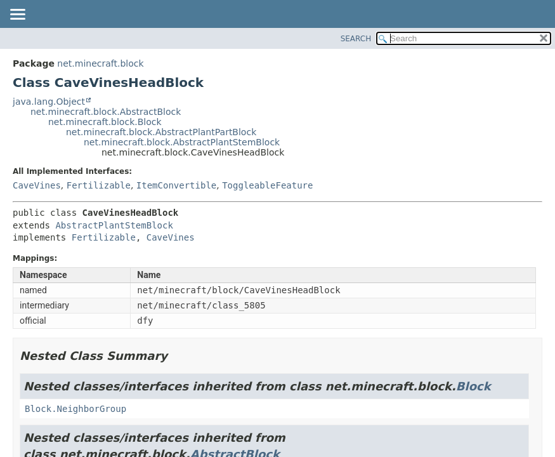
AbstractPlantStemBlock (114, 225)
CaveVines (37, 185)
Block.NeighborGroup (75, 409)
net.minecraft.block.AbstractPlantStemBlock (182, 142)
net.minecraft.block (100, 63)
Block (473, 386)
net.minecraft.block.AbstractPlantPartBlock (161, 132)
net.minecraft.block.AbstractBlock (105, 112)
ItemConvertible (176, 185)
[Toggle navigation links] (17, 15)
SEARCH (356, 38)
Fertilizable (99, 185)
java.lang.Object (49, 101)
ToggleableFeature (267, 185)
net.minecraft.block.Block (105, 122)
